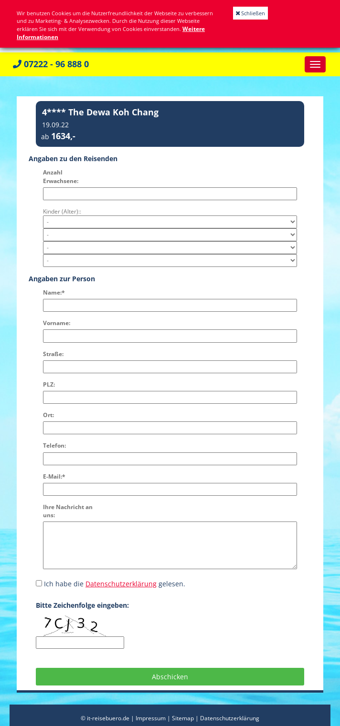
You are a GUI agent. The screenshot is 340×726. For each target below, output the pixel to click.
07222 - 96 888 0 (51, 64)
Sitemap (183, 718)
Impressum (151, 718)
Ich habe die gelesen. (110, 583)
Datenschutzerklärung (121, 583)
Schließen (250, 13)
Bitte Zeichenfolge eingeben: (82, 605)
